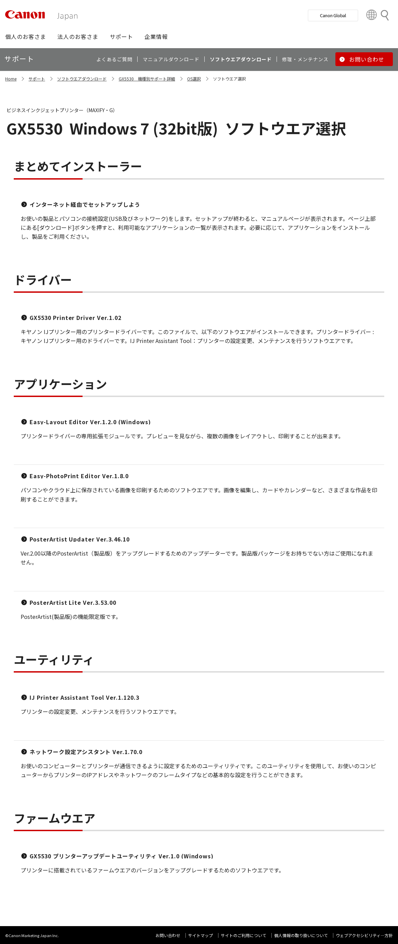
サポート (37, 79)
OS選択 (194, 79)
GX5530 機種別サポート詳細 (147, 79)
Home (11, 79)
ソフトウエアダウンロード (82, 79)
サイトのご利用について (243, 935)
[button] (25, 36)
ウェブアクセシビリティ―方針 (364, 935)
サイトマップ (200, 935)
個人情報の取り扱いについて (301, 935)
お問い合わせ (167, 935)
